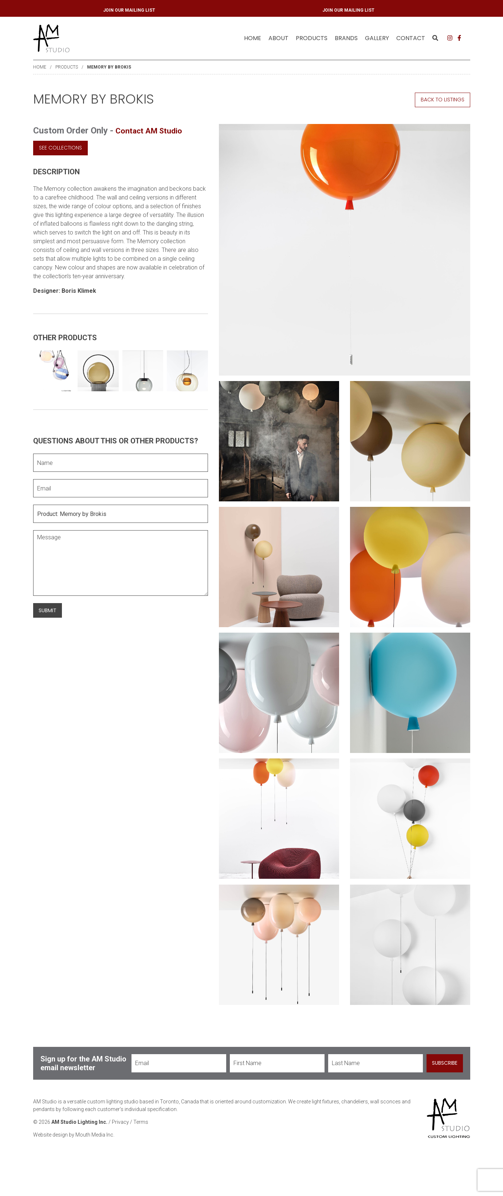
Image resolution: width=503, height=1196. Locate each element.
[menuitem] (252, 38)
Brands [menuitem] (346, 38)
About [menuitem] (278, 38)
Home (252, 38)
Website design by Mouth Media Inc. (73, 1167)
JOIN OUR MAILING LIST (264, 10)
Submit (47, 610)
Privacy (120, 1154)
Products (66, 67)
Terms (140, 1154)
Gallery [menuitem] (377, 38)
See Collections (60, 147)
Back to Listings (442, 99)
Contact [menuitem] (410, 38)
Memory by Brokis (109, 67)
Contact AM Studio (153, 130)
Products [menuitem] (311, 38)
